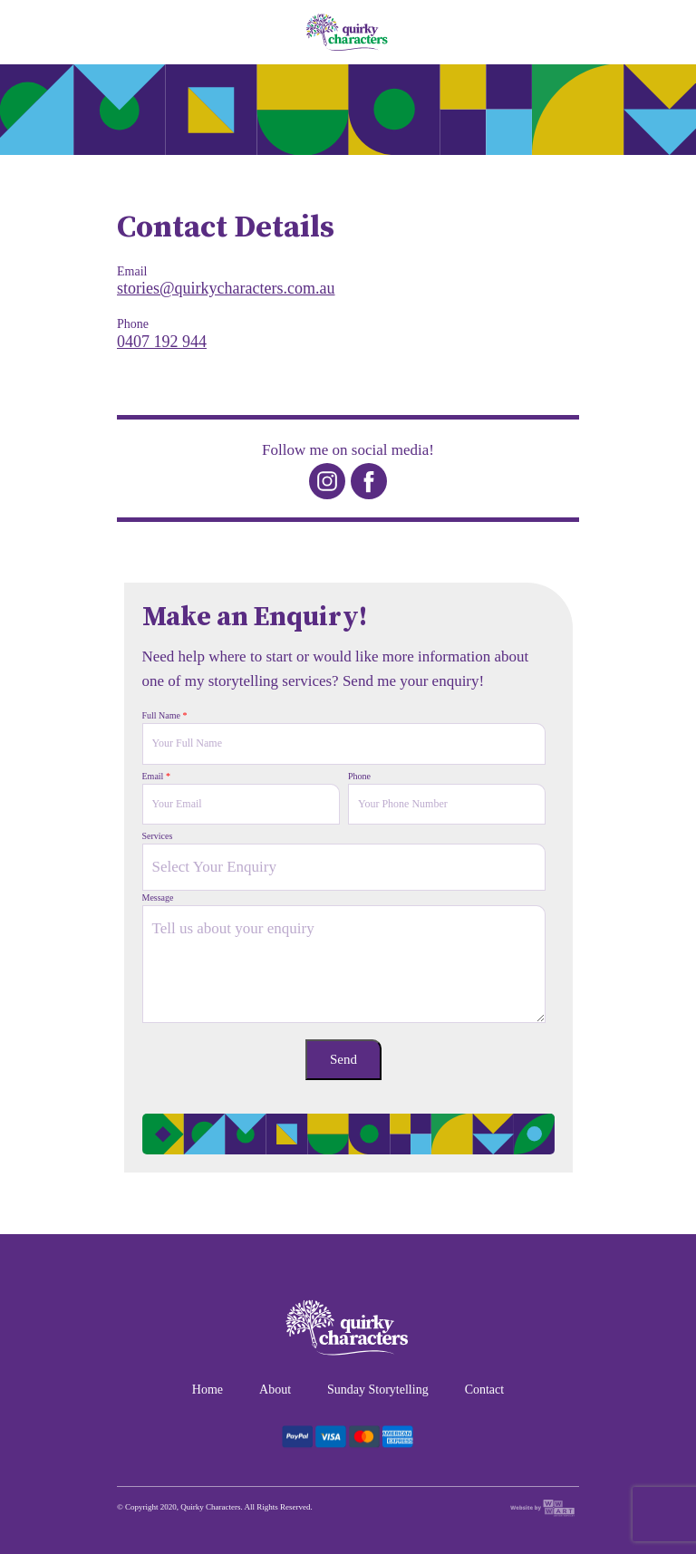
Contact (485, 1389)
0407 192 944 (162, 342)
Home (207, 1389)
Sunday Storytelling (378, 1389)
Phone (359, 776)
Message (158, 897)
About (275, 1389)
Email (156, 776)
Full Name (165, 715)
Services (157, 836)
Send (343, 1059)
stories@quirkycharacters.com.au (226, 288)
